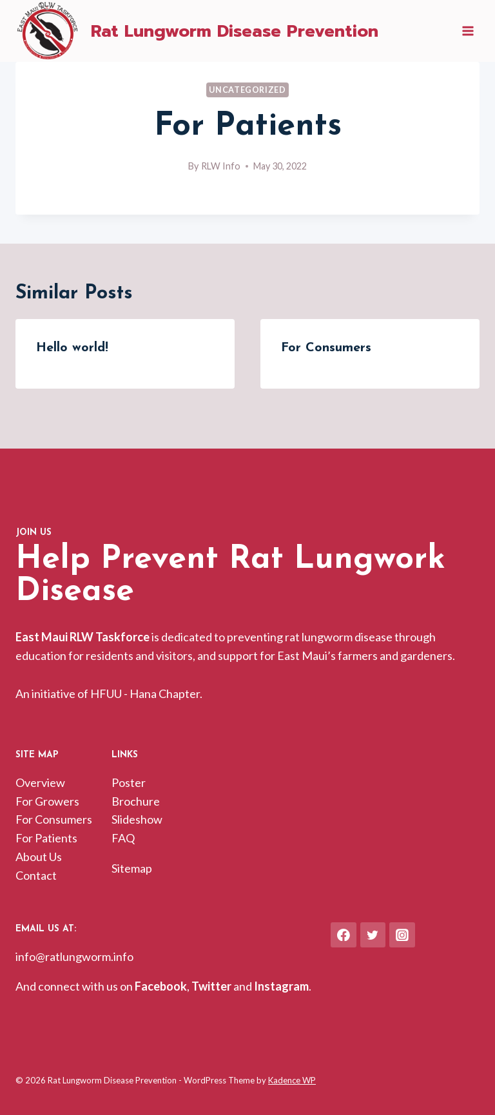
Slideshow (137, 819)
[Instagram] (402, 935)
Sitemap (132, 868)
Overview (40, 782)
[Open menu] (468, 31)
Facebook (161, 986)
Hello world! (72, 348)
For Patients (46, 838)
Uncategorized (247, 90)
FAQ (123, 838)
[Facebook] (343, 935)
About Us (38, 856)
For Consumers (326, 348)
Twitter (211, 986)
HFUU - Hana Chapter (145, 693)
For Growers (47, 801)
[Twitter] (373, 935)
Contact (36, 875)
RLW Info (220, 165)
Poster (129, 782)
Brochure (136, 801)
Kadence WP (292, 1080)
